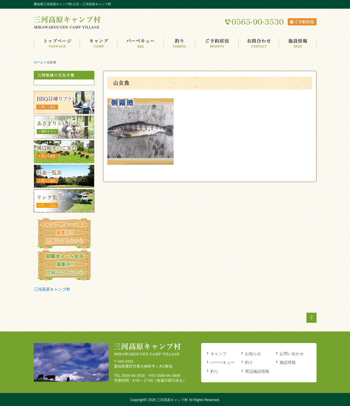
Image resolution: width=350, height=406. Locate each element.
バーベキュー (222, 362)
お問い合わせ (292, 353)
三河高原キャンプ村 (52, 289)
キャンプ (218, 353)
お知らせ (253, 353)
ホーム (38, 62)
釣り (214, 371)
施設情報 (288, 362)
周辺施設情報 (257, 371)
